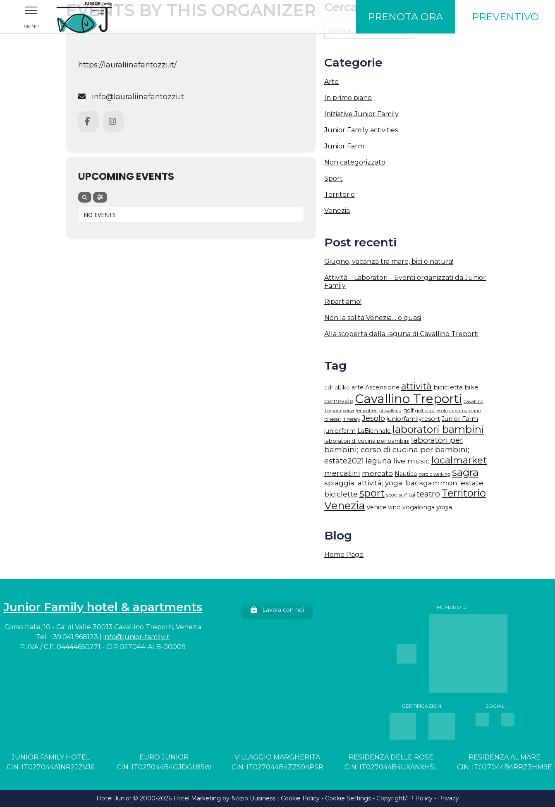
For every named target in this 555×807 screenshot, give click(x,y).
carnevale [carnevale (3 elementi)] (338, 401)
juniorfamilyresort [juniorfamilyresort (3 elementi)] (413, 419)
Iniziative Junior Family (361, 114)
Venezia (337, 211)
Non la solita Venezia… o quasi (372, 318)
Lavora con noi (277, 610)
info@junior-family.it (136, 637)
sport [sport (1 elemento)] (391, 495)
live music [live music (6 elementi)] (411, 460)
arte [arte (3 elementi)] (358, 387)
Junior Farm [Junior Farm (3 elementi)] (460, 419)
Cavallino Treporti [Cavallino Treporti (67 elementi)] (408, 399)
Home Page (344, 555)
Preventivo (505, 17)
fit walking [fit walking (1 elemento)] (390, 410)
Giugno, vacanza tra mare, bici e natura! (388, 261)
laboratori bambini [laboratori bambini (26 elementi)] (438, 429)
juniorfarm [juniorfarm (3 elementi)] (340, 431)
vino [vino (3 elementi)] (394, 507)
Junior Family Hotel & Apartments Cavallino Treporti (95, 16)
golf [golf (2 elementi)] (408, 410)
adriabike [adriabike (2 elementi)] (337, 387)
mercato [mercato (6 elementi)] (377, 473)
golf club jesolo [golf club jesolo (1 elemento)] (431, 410)
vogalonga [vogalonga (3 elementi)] (418, 507)
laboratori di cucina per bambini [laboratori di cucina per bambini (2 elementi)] (366, 441)
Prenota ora (405, 17)
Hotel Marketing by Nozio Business (224, 798)
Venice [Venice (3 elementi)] (376, 507)
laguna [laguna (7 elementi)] (379, 461)
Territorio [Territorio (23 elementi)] (464, 493)
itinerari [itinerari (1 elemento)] (332, 419)
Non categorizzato (354, 162)
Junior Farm (344, 146)
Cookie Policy (300, 798)
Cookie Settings (348, 798)
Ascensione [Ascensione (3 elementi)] (382, 387)
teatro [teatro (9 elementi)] (428, 494)
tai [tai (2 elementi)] (412, 495)
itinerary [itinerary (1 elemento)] (351, 419)
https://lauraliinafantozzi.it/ (127, 64)
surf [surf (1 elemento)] (403, 495)
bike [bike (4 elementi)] (471, 387)
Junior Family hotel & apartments (102, 607)
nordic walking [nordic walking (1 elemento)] (434, 474)
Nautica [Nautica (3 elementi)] (406, 474)
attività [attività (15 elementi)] (416, 386)
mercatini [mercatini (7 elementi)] (342, 473)
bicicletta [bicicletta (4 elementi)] (448, 387)
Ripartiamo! (342, 302)
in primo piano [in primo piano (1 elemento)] (465, 410)
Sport (333, 178)
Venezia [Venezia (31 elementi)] (344, 505)
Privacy (448, 798)
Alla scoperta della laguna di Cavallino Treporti (401, 334)
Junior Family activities (361, 130)
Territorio (339, 194)
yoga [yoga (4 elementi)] (444, 507)
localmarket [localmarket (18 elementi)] (459, 460)
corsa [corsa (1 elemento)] (348, 410)
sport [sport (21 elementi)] (372, 493)
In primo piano (348, 98)
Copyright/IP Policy (404, 798)
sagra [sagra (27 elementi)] (465, 472)
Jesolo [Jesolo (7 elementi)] (373, 418)
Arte (331, 82)
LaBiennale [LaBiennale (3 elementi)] (374, 431)
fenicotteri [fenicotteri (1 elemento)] (367, 410)
